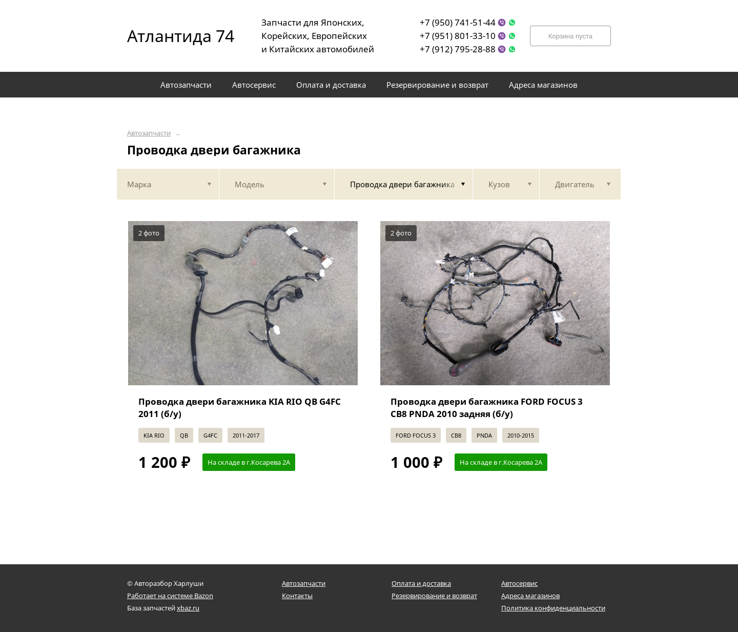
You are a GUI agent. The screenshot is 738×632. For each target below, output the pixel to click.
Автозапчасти (149, 133)
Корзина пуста (570, 36)
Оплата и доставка (421, 583)
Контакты (297, 595)
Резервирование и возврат (434, 595)
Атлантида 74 (173, 36)
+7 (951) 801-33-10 (458, 36)
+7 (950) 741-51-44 (458, 22)
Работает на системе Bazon (170, 595)
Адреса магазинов (530, 595)
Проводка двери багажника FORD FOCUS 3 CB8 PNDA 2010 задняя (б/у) (487, 408)
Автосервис (519, 583)
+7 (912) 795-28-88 (458, 49)
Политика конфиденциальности (553, 608)
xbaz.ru (188, 608)
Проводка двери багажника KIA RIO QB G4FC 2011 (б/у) (239, 408)
